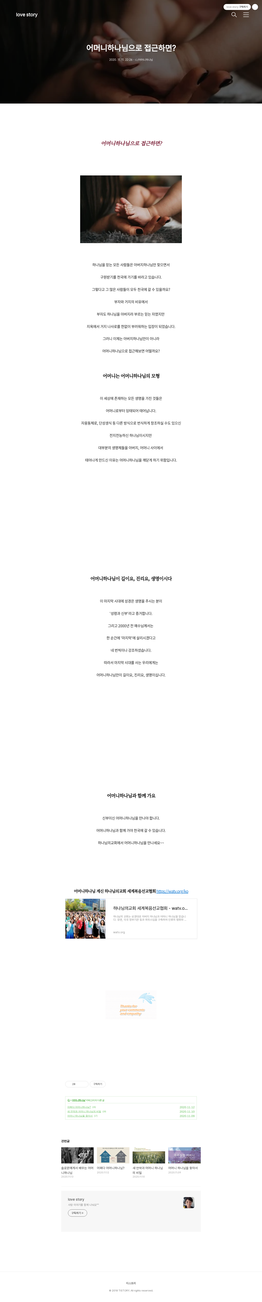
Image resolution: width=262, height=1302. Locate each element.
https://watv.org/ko (172, 891)
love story (26, 15)
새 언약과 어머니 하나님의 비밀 (84, 1111)
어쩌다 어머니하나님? (79, 1107)
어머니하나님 (78, 1100)
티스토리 (131, 1283)
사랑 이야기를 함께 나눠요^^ (83, 1204)
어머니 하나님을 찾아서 (80, 1115)
